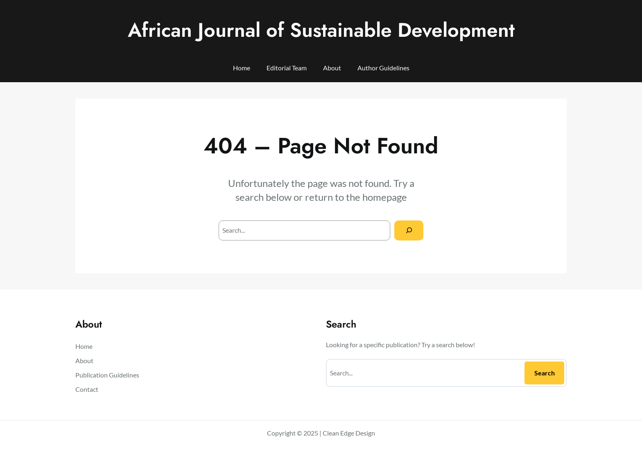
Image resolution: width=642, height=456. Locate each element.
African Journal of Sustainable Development (321, 30)
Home (241, 68)
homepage (384, 197)
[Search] (408, 230)
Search (544, 373)
